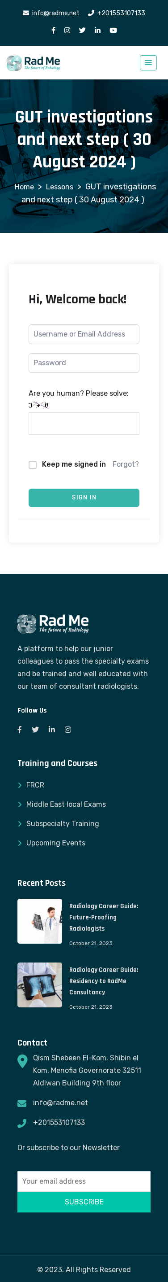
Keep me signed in (74, 464)
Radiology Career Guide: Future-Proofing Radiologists (103, 917)
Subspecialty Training (62, 823)
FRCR (35, 785)
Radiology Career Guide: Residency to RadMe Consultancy (103, 981)
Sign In (84, 497)
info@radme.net (60, 1102)
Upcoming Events (55, 843)
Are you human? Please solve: (84, 412)
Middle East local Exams (66, 804)
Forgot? (126, 464)
